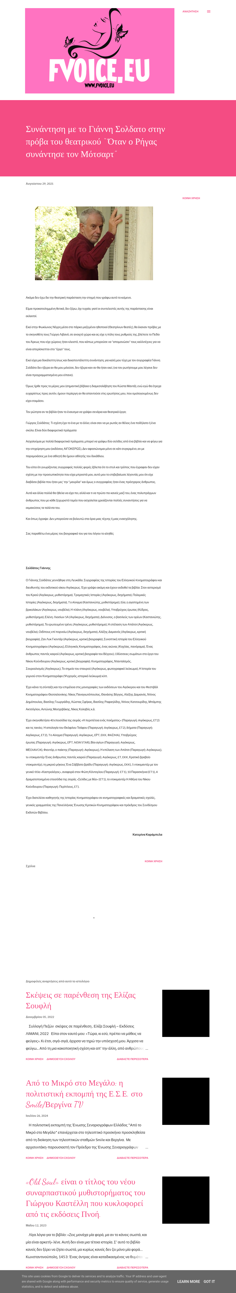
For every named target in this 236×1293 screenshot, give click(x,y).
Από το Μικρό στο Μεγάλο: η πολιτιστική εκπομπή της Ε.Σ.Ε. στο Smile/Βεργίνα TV (84, 1093)
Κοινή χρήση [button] (191, 198)
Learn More (188, 1281)
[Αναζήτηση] (190, 11)
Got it (209, 1281)
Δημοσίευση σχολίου (61, 1059)
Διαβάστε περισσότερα (132, 1059)
